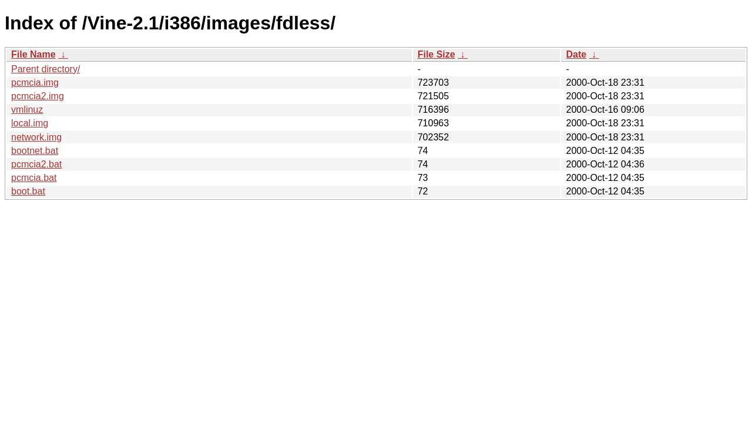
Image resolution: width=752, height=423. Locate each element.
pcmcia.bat (33, 178)
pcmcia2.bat (36, 164)
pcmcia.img (35, 83)
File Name (33, 54)
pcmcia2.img (37, 96)
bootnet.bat (34, 151)
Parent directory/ (45, 69)
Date (576, 54)
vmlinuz (27, 110)
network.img (36, 137)
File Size (436, 54)
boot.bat (28, 191)
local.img (29, 123)
